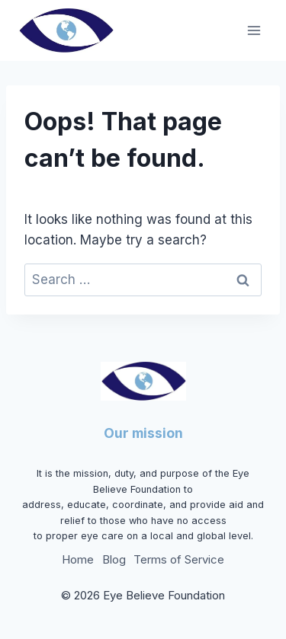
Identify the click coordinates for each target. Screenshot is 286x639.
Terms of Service (178, 559)
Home (78, 559)
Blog (114, 559)
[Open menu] (253, 30)
